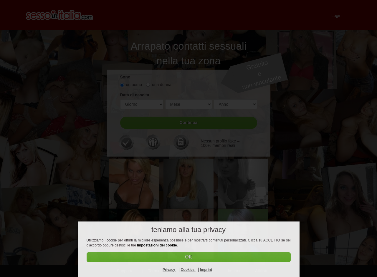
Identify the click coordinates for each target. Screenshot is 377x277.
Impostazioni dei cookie (157, 245)
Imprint (206, 270)
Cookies (188, 270)
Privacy (169, 270)
